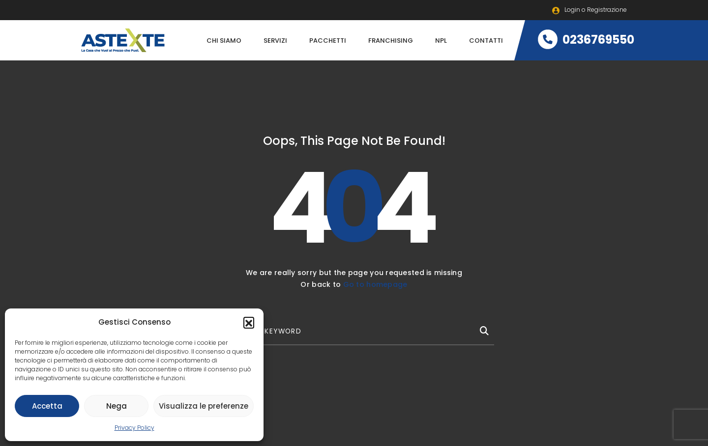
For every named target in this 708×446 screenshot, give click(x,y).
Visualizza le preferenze (203, 406)
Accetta (47, 406)
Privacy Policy (134, 427)
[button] (249, 322)
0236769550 (586, 39)
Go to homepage (375, 284)
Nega (116, 406)
